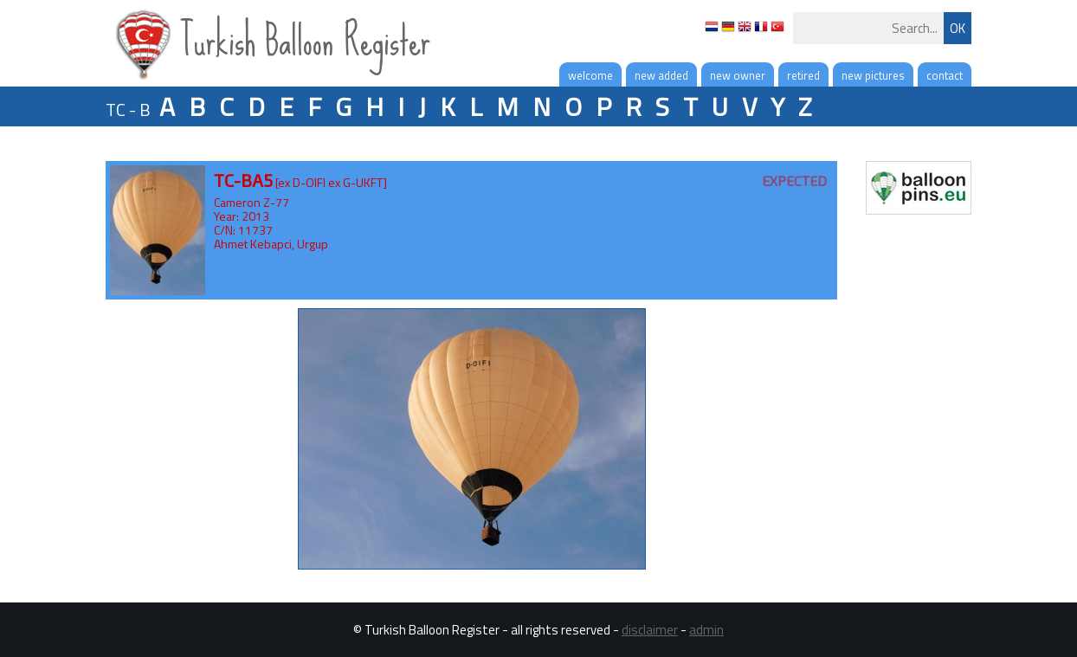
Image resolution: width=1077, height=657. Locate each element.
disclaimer (650, 630)
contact (944, 75)
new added (661, 75)
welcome (590, 75)
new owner (737, 75)
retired (803, 75)
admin (706, 630)
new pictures (873, 75)
